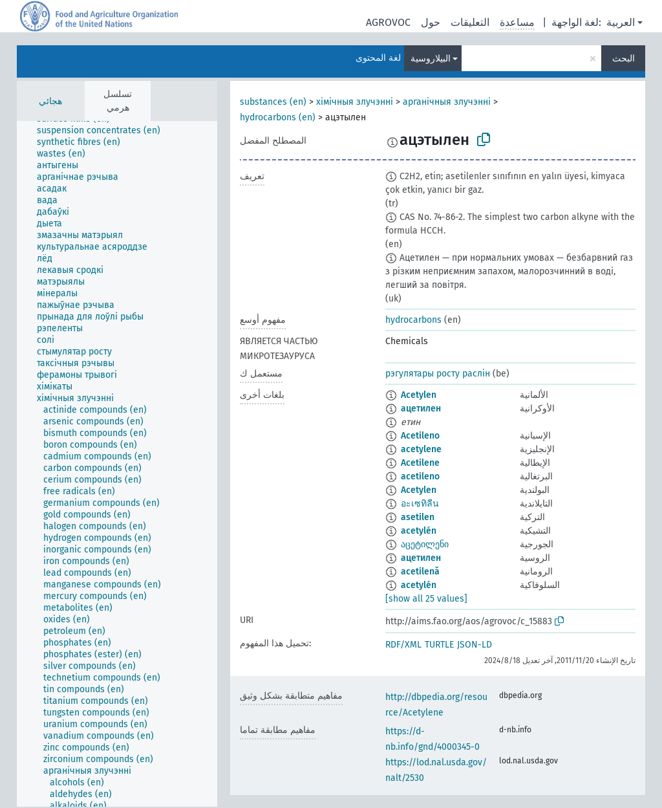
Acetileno (420, 435)
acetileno (420, 476)
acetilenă (420, 571)
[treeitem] (104, 130)
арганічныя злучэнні (447, 101)
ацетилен (421, 408)
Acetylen (418, 394)
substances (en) (273, 101)
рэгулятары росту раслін (437, 373)
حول (430, 22)
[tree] (117, 464)
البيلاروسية (431, 58)
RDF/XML (403, 644)
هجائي (50, 101)
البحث (623, 58)
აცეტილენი (425, 544)
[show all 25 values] (426, 598)
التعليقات (470, 22)
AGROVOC (388, 22)
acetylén (418, 530)
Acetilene (420, 462)
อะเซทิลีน (420, 503)
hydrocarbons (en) (277, 117)
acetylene (421, 449)
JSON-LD (474, 644)
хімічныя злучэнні (354, 101)
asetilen (417, 517)
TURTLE (439, 644)
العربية (620, 22)
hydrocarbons (413, 319)
